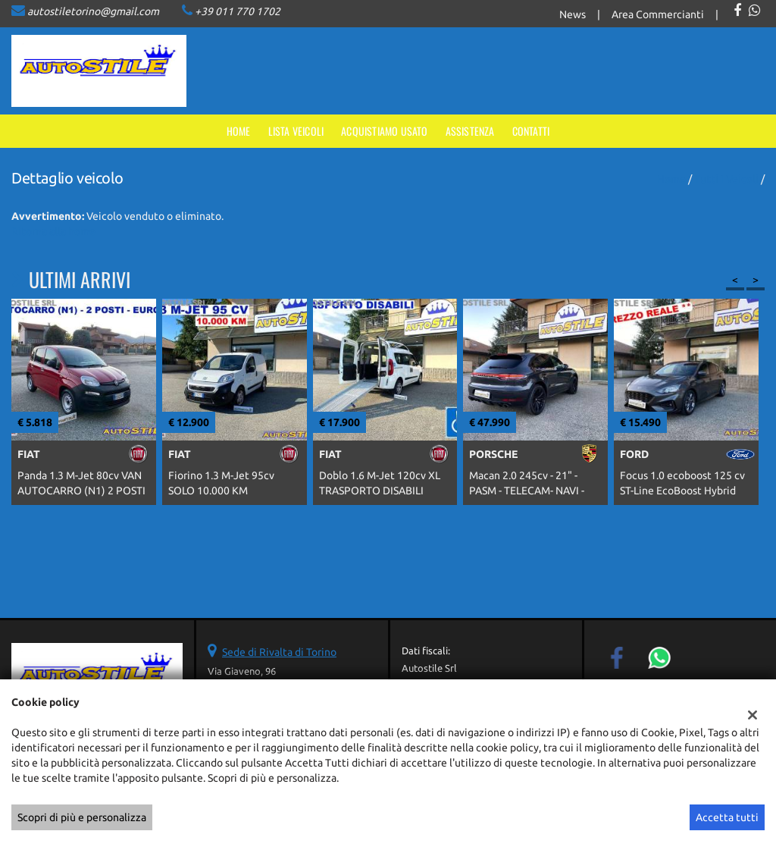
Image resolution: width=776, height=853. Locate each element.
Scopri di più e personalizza (81, 817)
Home (239, 131)
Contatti (531, 131)
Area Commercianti (658, 14)
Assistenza (470, 131)
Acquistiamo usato (384, 131)
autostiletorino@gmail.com (93, 11)
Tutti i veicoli (726, 179)
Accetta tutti (727, 817)
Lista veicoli (296, 131)
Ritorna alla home (53, 231)
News (572, 14)
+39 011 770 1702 (237, 11)
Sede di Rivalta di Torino (279, 652)
